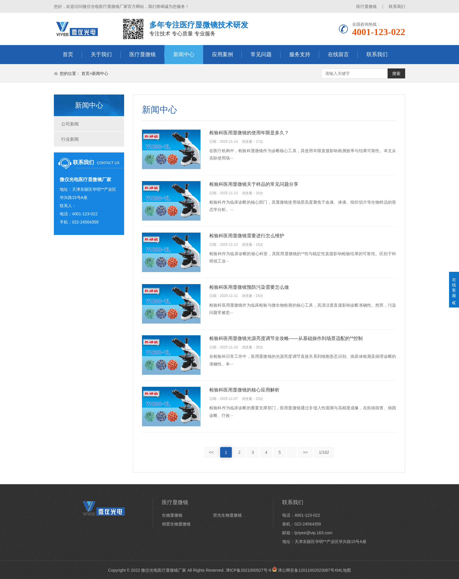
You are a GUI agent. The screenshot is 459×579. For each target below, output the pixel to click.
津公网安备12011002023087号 (303, 570)
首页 (68, 54)
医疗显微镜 (366, 6)
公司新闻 (70, 123)
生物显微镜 (172, 515)
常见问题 (261, 54)
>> (305, 452)
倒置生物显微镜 (176, 524)
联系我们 (397, 6)
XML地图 (342, 570)
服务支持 (299, 54)
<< (211, 452)
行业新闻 (70, 139)
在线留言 (338, 54)
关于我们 (101, 54)
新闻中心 (183, 54)
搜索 (396, 73)
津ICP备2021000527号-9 (248, 570)
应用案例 (222, 54)
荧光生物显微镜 (227, 515)
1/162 (324, 452)
